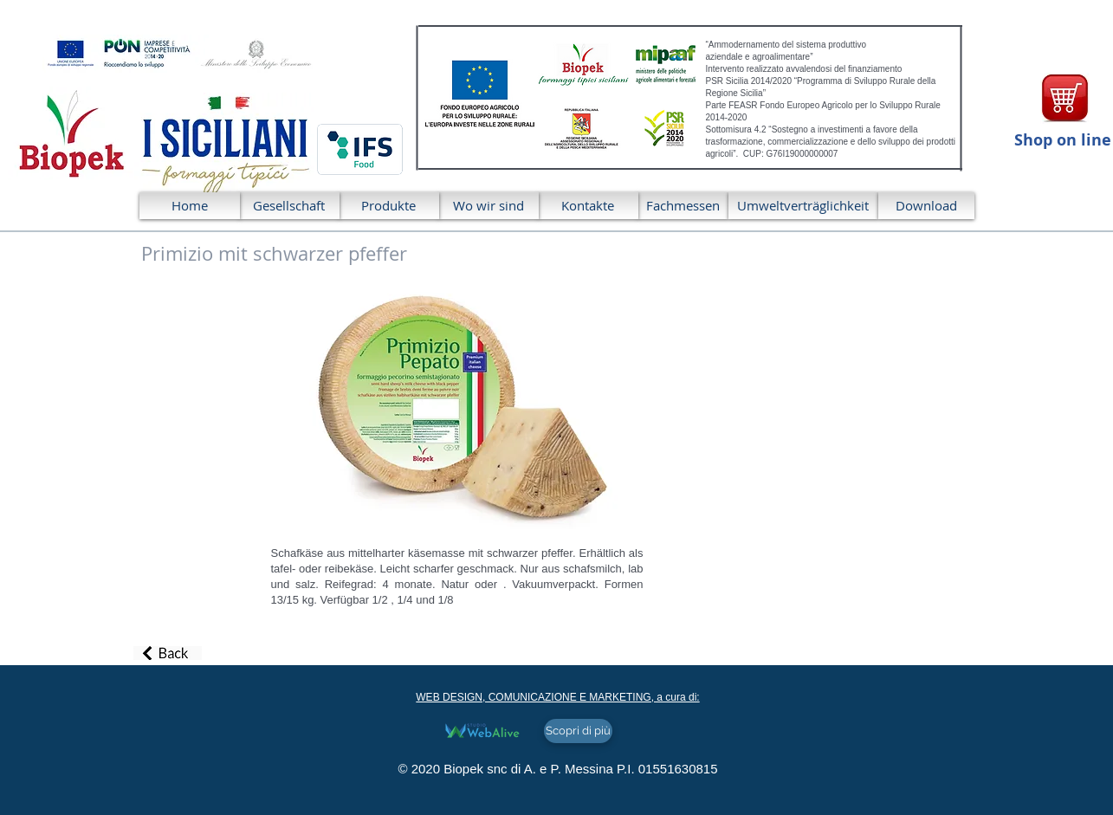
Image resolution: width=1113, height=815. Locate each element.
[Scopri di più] (578, 731)
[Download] (926, 205)
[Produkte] (389, 205)
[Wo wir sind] (488, 205)
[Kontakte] (588, 205)
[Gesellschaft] (289, 205)
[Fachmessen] (682, 205)
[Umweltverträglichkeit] (803, 205)
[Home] (189, 205)
